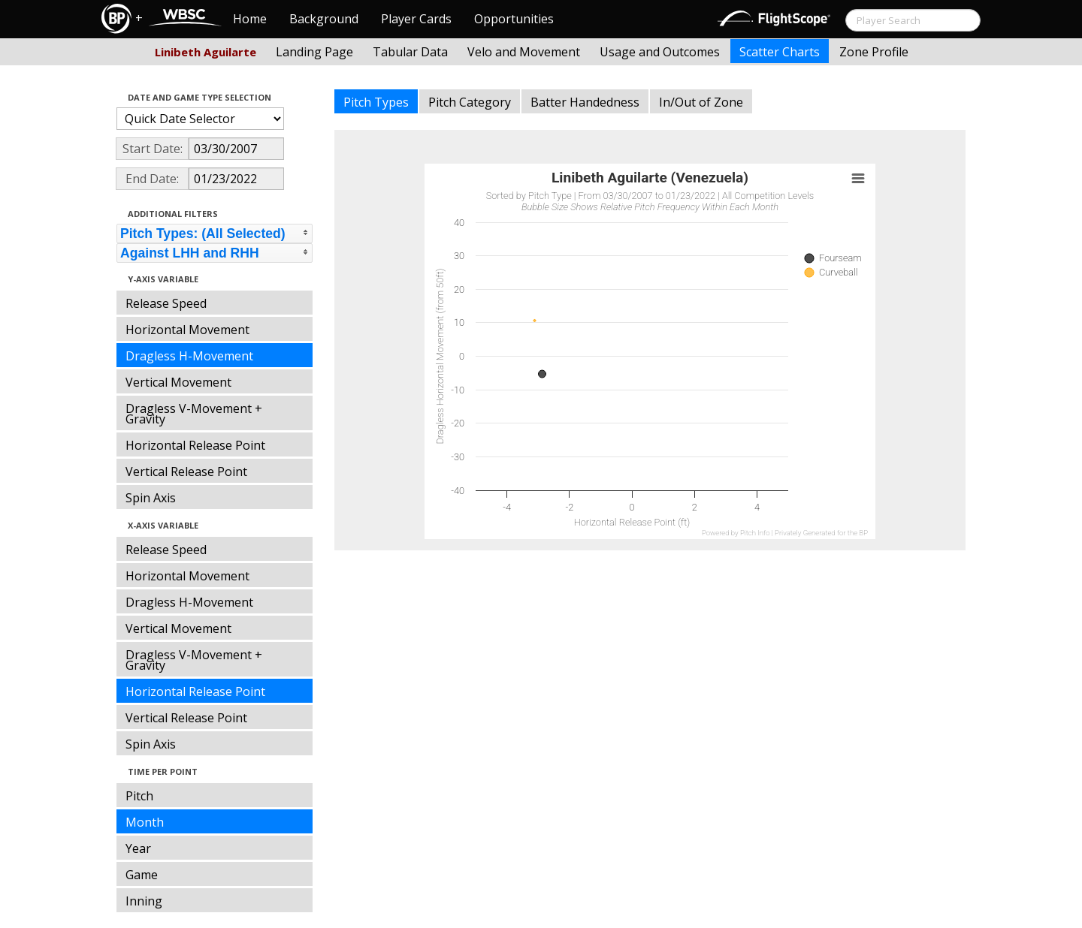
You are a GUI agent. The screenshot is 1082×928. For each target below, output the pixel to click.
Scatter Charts (779, 52)
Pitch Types (376, 102)
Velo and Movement (523, 52)
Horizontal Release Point (195, 445)
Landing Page (314, 52)
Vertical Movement (178, 382)
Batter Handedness (584, 102)
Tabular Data (410, 52)
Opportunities (514, 19)
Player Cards (416, 19)
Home (250, 19)
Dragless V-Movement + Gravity (193, 413)
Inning (143, 901)
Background (323, 19)
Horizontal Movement (187, 329)
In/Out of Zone (701, 102)
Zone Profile (873, 52)
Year (138, 848)
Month (144, 822)
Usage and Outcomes (660, 52)
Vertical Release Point (186, 471)
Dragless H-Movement (189, 356)
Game (141, 874)
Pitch (139, 796)
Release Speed (166, 303)
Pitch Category (469, 102)
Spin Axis (150, 498)
